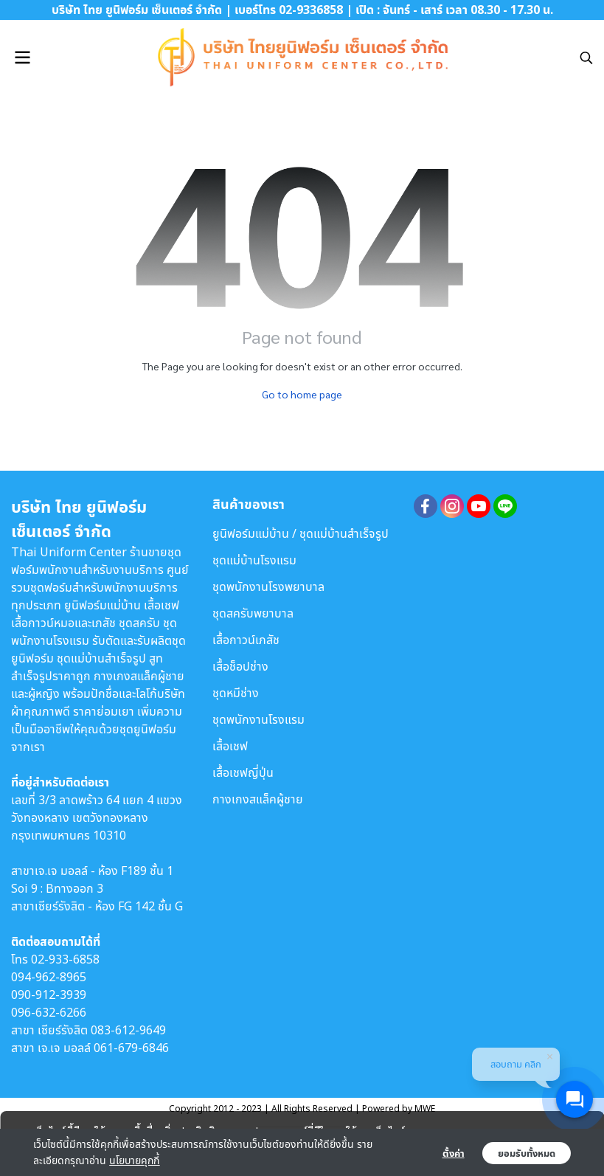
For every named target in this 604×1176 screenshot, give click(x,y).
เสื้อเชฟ (230, 746)
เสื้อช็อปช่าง (240, 666)
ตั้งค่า (453, 1153)
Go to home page (302, 394)
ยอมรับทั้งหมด (526, 1153)
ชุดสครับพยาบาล (253, 613)
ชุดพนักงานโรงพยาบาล (268, 586)
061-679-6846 (131, 1048)
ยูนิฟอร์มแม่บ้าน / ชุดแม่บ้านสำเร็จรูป (300, 533)
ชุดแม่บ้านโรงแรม (254, 560)
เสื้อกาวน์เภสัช (246, 640)
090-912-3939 (48, 994)
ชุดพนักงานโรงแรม (258, 719)
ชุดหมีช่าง (235, 693)
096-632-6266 (48, 1012)
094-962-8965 (48, 977)
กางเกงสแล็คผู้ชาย (257, 799)
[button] (586, 57)
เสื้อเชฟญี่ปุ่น (243, 772)
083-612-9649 (128, 1030)
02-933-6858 (65, 959)
